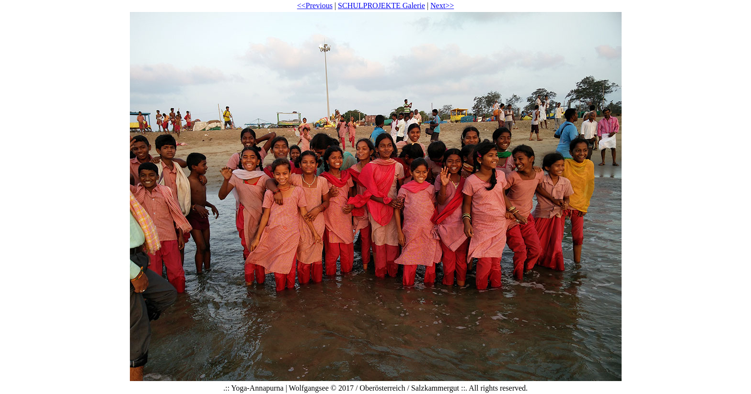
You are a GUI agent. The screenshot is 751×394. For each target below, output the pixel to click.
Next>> (442, 5)
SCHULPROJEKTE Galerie (381, 5)
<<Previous (315, 5)
